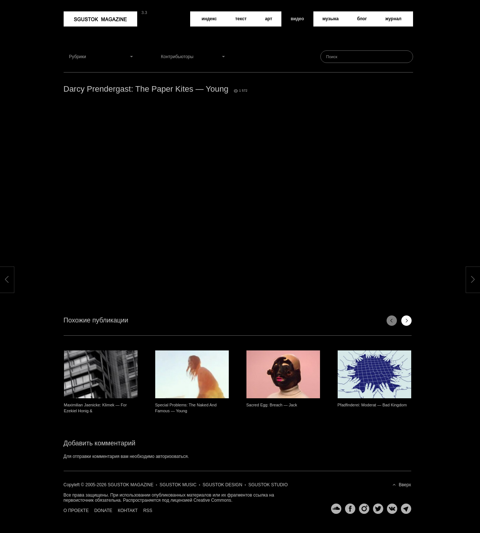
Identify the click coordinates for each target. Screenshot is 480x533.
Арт (268, 18)
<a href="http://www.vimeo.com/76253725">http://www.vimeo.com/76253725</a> (238, 191)
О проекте (76, 510)
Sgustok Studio (268, 484)
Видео (297, 18)
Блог (362, 18)
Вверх (405, 484)
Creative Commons (212, 500)
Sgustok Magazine (100, 19)
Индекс (209, 18)
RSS (147, 510)
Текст (240, 18)
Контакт (128, 510)
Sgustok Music (178, 484)
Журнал (393, 18)
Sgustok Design (222, 484)
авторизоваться (172, 456)
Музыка (331, 18)
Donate (103, 510)
